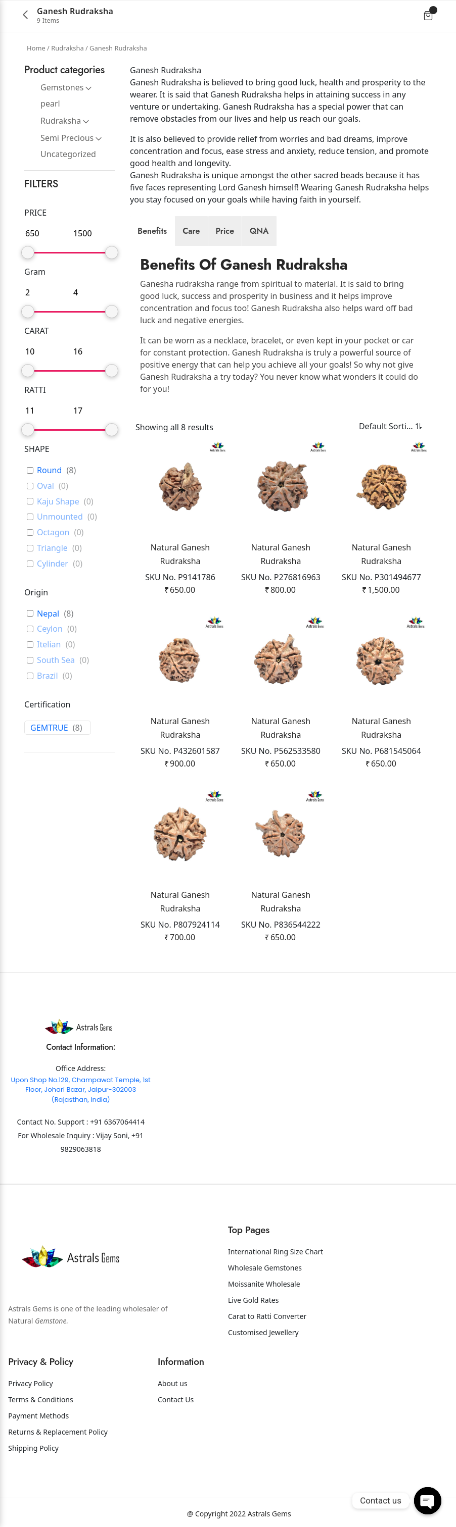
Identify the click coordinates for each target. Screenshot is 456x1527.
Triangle (52, 548)
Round (49, 470)
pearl (50, 103)
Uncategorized (68, 154)
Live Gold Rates (253, 1300)
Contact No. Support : (53, 1122)
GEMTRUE (49, 728)
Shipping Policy (33, 1448)
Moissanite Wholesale (264, 1284)
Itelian (49, 644)
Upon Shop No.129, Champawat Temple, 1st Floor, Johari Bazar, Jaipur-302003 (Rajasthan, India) (81, 1089)
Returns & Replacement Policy (58, 1432)
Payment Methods (38, 1415)
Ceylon (50, 629)
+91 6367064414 (117, 1122)
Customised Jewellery (263, 1332)
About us (173, 1383)
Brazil (47, 676)
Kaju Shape (58, 501)
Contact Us (176, 1399)
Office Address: (81, 1068)
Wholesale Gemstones (265, 1267)
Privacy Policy (30, 1383)
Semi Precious (67, 137)
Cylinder (52, 563)
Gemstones (61, 87)
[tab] (152, 231)
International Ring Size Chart (275, 1251)
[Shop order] (384, 426)
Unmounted (60, 517)
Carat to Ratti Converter (267, 1316)
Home (36, 48)
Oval (45, 486)
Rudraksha (67, 48)
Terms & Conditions (40, 1399)
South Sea (56, 660)
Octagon (53, 532)
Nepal (48, 613)
